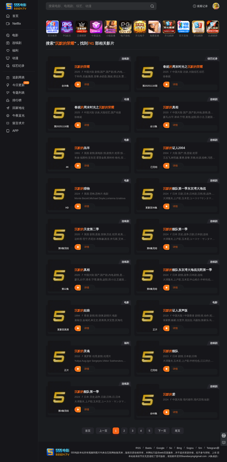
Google (160, 448)
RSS (138, 448)
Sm (200, 448)
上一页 (103, 430)
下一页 (162, 430)
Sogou (190, 448)
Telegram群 (213, 448)
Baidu (148, 448)
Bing (179, 448)
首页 (87, 430)
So (170, 448)
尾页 (177, 430)
